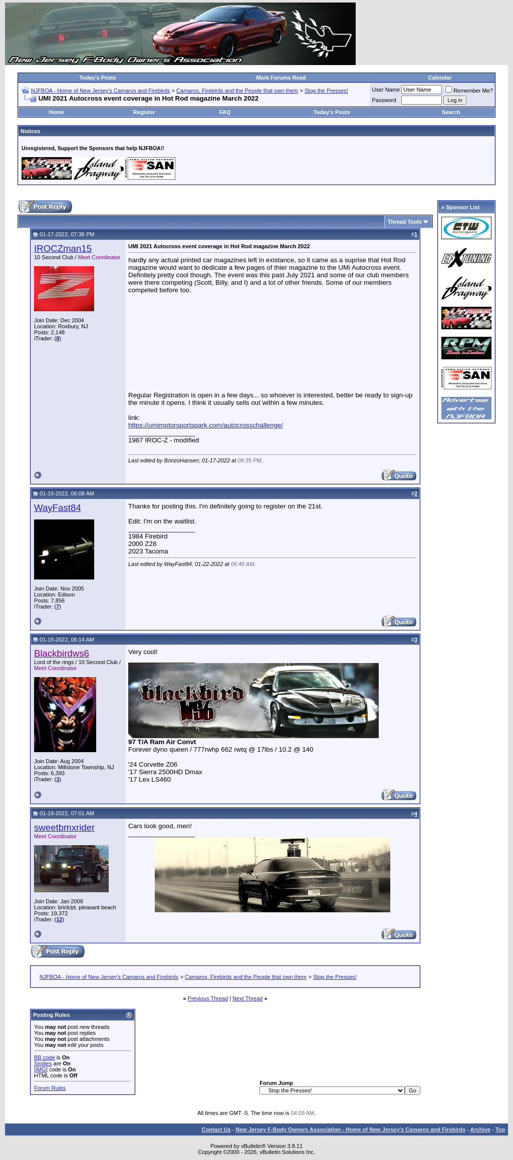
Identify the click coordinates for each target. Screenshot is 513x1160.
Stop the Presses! (326, 91)
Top (500, 1129)
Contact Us (215, 1129)
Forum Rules (50, 1088)
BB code (44, 1057)
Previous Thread (208, 998)
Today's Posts (97, 78)
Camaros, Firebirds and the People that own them (237, 91)
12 (59, 919)
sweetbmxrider (64, 827)
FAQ (225, 112)
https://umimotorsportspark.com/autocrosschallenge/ (205, 425)
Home (56, 112)
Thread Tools (405, 222)
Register (144, 112)
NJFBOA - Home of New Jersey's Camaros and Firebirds (100, 91)
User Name (386, 90)
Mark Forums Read (281, 78)
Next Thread (247, 998)
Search (451, 112)
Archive (480, 1129)
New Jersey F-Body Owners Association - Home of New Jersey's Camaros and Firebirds (350, 1129)
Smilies (43, 1063)
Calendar (439, 78)
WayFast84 (57, 507)
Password (384, 100)
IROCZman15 (63, 248)
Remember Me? (469, 91)
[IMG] (41, 1069)
